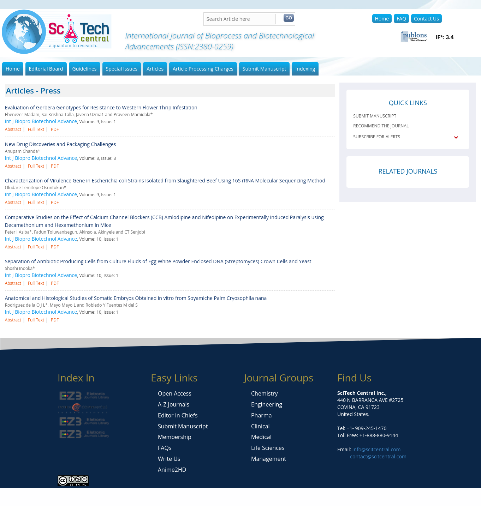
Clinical (260, 426)
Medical (261, 437)
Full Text (36, 129)
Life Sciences (267, 448)
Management (268, 459)
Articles (155, 68)
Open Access (174, 393)
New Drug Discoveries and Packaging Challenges (60, 144)
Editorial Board (46, 68)
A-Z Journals (173, 404)
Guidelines (84, 68)
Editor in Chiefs (178, 415)
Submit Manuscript (264, 68)
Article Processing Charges (203, 68)
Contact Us (426, 18)
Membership (174, 437)
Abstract (13, 129)
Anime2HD (172, 470)
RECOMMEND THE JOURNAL (381, 126)
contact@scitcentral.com (378, 456)
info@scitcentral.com (375, 449)
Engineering (266, 404)
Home (382, 18)
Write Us (169, 459)
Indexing (305, 68)
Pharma (261, 415)
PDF (55, 129)
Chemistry (264, 393)
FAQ (401, 18)
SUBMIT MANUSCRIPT (374, 116)
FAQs (164, 448)
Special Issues (122, 68)
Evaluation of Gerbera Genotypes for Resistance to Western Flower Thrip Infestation (101, 107)
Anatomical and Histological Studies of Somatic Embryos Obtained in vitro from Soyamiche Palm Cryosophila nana (136, 298)
